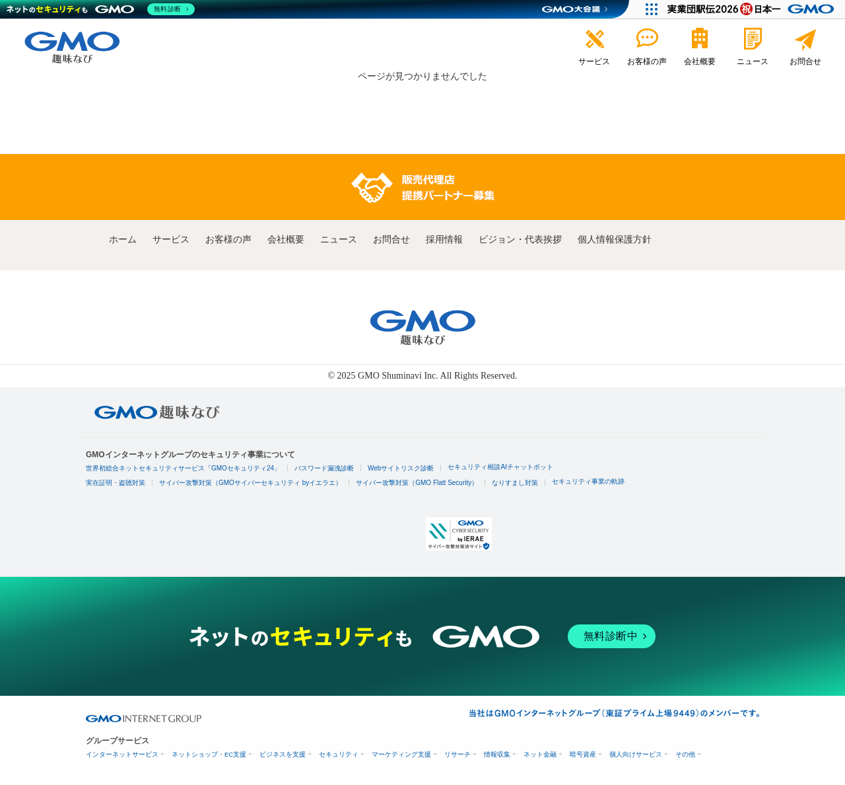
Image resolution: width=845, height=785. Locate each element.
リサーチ (457, 754)
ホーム (123, 239)
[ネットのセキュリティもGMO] (101, 9)
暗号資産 (583, 754)
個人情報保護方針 (615, 239)
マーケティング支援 (401, 754)
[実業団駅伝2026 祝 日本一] (753, 9)
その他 (685, 754)
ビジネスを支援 (282, 754)
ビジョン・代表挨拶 (520, 239)
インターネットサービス (122, 754)
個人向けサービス (635, 754)
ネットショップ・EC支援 (209, 754)
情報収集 (497, 754)
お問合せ (391, 239)
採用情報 (444, 239)
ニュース (338, 239)
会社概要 (285, 239)
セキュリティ (338, 754)
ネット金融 (540, 754)
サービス (170, 239)
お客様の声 (228, 239)
